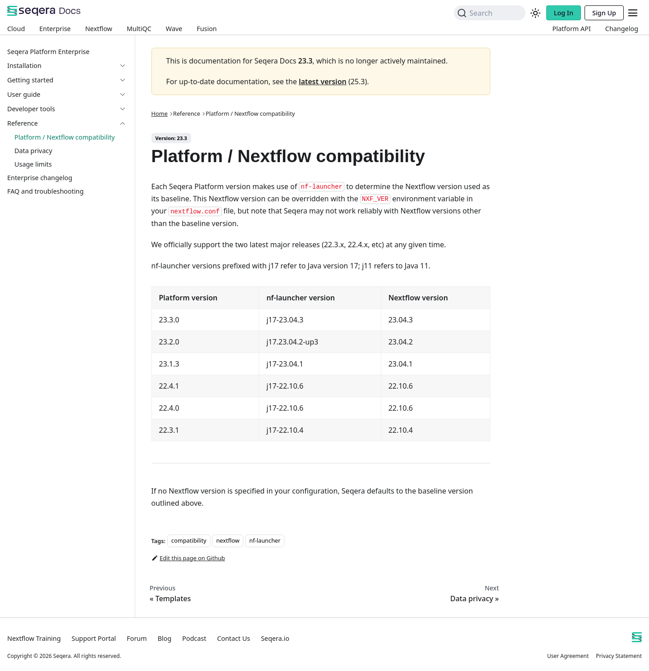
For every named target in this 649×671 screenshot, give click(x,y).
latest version (323, 81)
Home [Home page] (159, 113)
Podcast (194, 638)
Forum (136, 638)
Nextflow (98, 28)
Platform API (572, 28)
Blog (165, 638)
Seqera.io (275, 638)
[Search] (489, 12)
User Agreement (568, 656)
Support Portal (94, 638)
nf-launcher (264, 541)
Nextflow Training (34, 638)
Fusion (207, 28)
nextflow (228, 541)
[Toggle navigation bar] (633, 12)
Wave (174, 28)
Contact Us (233, 638)
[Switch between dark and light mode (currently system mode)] (535, 13)
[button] (67, 80)
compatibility (188, 541)
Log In (563, 13)
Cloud (16, 28)
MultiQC (139, 28)
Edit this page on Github (188, 557)
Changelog (621, 28)
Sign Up (604, 13)
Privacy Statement (619, 656)
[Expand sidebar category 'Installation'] (126, 65)
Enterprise (55, 28)
